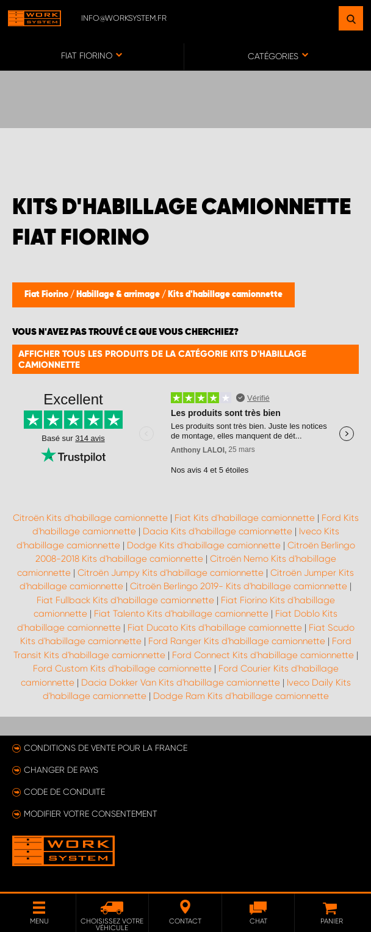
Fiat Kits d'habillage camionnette (245, 517)
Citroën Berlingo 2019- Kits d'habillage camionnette (238, 586)
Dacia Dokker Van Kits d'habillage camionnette (180, 682)
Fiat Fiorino (47, 294)
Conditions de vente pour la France (105, 748)
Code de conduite (64, 792)
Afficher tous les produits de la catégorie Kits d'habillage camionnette (162, 359)
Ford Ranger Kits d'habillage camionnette (236, 641)
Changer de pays (61, 770)
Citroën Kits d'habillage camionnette (90, 517)
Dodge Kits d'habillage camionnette (204, 545)
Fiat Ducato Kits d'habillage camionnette (215, 627)
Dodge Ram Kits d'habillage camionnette (241, 695)
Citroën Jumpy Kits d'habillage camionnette (170, 572)
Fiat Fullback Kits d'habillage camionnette (125, 600)
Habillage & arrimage (119, 294)
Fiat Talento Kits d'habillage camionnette (181, 613)
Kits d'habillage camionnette (225, 294)
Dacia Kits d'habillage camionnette (217, 531)
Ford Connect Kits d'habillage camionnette (263, 655)
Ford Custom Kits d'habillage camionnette (122, 668)
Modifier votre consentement (90, 814)
